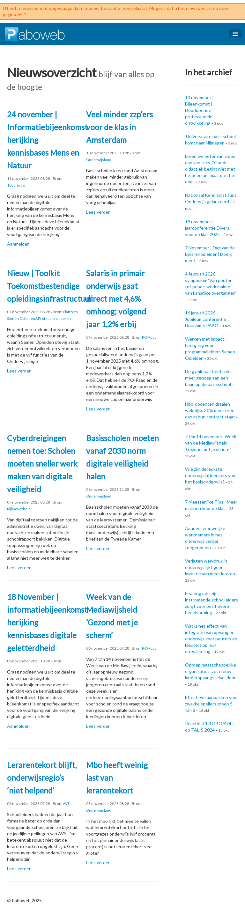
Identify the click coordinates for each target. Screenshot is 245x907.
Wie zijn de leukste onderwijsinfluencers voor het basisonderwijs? (211, 475)
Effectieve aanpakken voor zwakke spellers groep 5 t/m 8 (211, 704)
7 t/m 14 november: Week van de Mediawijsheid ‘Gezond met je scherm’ (210, 443)
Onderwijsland (98, 159)
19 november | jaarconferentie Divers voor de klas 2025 (207, 228)
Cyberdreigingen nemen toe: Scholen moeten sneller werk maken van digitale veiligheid (42, 463)
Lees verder (98, 212)
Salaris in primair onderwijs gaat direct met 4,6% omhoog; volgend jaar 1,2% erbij (116, 299)
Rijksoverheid (19, 508)
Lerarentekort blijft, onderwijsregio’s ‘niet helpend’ (42, 777)
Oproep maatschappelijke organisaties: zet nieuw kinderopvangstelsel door (210, 671)
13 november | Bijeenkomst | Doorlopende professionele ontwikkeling (199, 110)
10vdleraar (16, 185)
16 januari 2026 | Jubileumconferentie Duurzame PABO (205, 319)
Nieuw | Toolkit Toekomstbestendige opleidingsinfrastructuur (49, 286)
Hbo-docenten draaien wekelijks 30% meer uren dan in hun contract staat (210, 410)
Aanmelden (18, 244)
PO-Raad (149, 337)
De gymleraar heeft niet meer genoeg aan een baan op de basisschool (208, 378)
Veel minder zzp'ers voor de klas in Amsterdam (119, 127)
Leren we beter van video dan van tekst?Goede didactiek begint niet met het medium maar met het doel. (210, 168)
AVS (66, 803)
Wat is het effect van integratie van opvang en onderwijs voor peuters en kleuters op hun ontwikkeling (211, 638)
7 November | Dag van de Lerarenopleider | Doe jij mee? (210, 254)
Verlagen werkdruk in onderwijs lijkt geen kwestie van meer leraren (210, 567)
